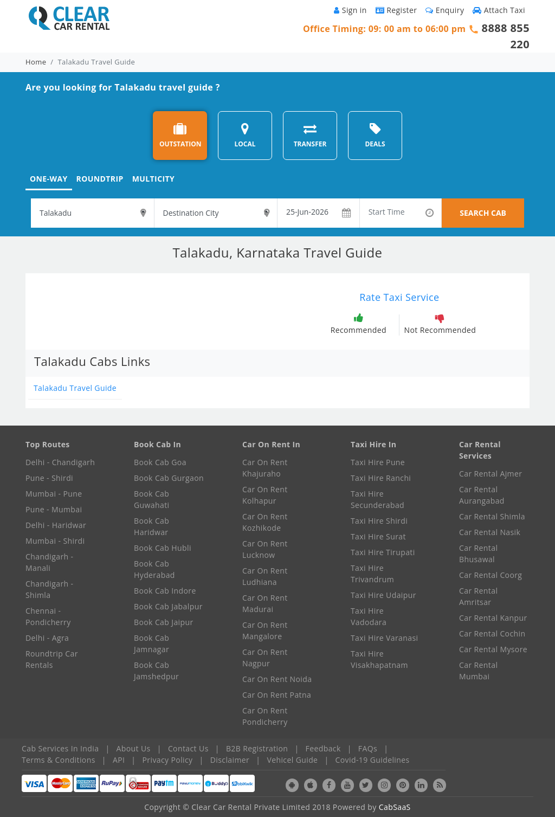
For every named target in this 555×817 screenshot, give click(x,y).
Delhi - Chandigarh (60, 462)
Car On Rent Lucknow (265, 549)
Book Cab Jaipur (163, 622)
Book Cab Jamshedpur (156, 670)
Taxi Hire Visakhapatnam (379, 659)
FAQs (367, 748)
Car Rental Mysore (493, 649)
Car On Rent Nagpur (265, 657)
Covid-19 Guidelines (372, 760)
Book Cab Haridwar (151, 526)
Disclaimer (229, 760)
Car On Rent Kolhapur (265, 495)
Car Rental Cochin (492, 633)
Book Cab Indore (165, 591)
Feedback (323, 748)
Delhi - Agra (47, 638)
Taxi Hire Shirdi (379, 521)
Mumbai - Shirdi (55, 541)
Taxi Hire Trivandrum (372, 573)
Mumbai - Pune (53, 493)
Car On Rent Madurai (265, 603)
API (119, 760)
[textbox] (92, 213)
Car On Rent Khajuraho (265, 468)
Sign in (350, 10)
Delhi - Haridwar (55, 525)
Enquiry (444, 10)
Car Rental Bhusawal (478, 553)
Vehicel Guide (292, 760)
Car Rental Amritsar (478, 596)
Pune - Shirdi (49, 478)
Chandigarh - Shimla (49, 589)
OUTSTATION (180, 135)
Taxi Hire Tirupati (383, 552)
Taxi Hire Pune (378, 462)
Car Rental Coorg (490, 575)
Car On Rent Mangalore (265, 630)
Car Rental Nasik (489, 532)
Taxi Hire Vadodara (368, 616)
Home (35, 62)
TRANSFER (310, 135)
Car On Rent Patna (276, 695)
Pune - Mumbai (53, 509)
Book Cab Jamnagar (151, 643)
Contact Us (188, 748)
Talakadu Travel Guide (75, 388)
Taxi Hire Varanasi (384, 638)
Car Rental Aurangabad (482, 495)
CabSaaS (395, 807)
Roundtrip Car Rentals (51, 659)
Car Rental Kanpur (493, 618)
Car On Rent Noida (277, 679)
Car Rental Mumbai (478, 670)
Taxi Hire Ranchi (381, 478)
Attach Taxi (499, 10)
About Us (134, 748)
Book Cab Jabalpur (168, 606)
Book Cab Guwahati (151, 499)
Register (396, 10)
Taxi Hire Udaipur (383, 595)
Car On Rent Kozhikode (265, 522)
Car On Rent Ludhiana (265, 576)
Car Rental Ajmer (490, 473)
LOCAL (244, 135)
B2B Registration (257, 748)
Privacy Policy (168, 760)
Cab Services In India (60, 748)
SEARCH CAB (483, 213)
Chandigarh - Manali (49, 562)
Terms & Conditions (58, 760)
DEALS (375, 135)
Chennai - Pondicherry (48, 616)
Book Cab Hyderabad (154, 569)
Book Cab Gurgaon (169, 478)
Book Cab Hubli (162, 548)
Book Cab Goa (160, 462)
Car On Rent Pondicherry (265, 716)
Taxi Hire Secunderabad (377, 499)
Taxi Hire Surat (378, 536)
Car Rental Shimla (492, 516)
